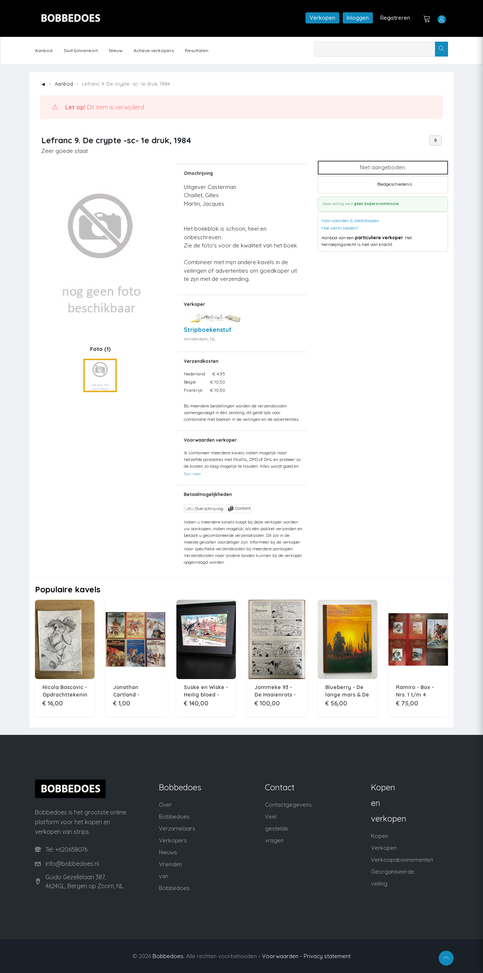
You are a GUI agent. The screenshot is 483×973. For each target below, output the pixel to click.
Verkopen (322, 17)
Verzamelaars (177, 828)
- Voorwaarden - (280, 956)
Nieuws (168, 852)
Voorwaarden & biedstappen (350, 220)
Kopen (379, 835)
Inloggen (358, 17)
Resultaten (196, 50)
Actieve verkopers (154, 50)
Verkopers (173, 840)
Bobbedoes (168, 956)
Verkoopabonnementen (402, 859)
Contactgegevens (288, 804)
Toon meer (192, 473)
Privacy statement (327, 956)
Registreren (395, 17)
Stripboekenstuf (207, 329)
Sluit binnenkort (81, 50)
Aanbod (43, 50)
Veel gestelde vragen (276, 828)
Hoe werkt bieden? (340, 228)
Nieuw (115, 50)
